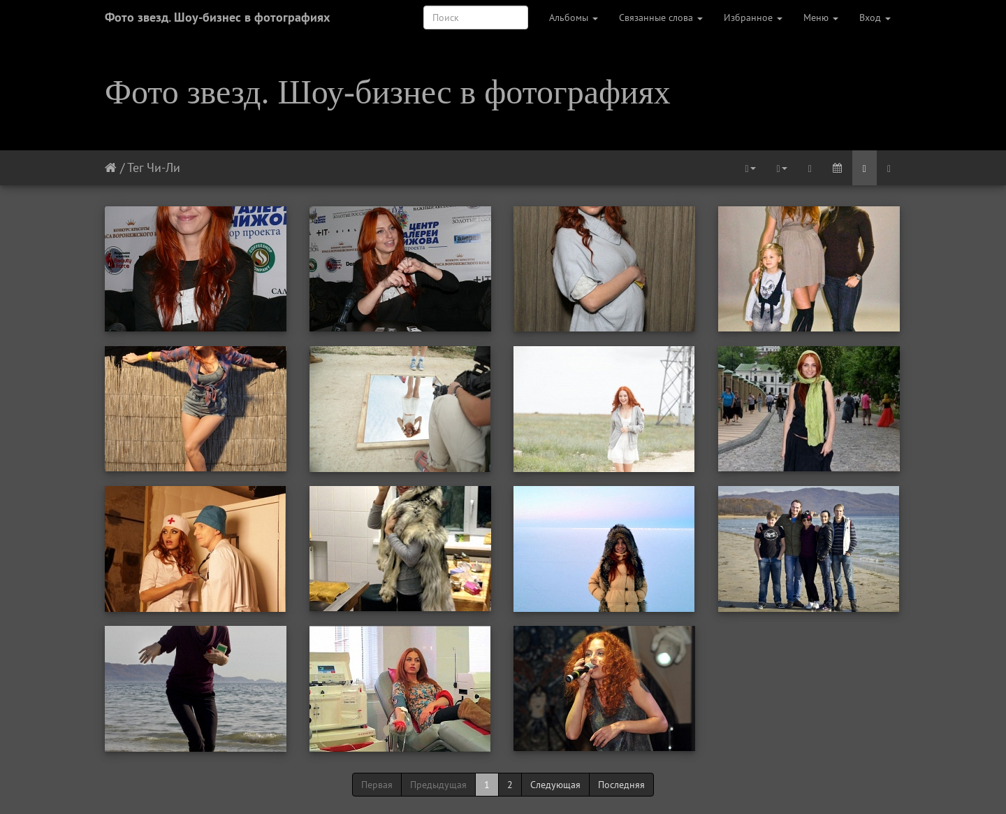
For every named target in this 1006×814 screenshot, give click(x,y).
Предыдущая (438, 784)
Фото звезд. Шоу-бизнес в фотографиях (217, 17)
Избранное (753, 17)
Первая (377, 784)
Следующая (555, 784)
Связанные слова (661, 17)
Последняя (621, 784)
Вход (875, 17)
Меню (820, 17)
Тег (135, 167)
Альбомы (573, 17)
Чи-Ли (163, 167)
